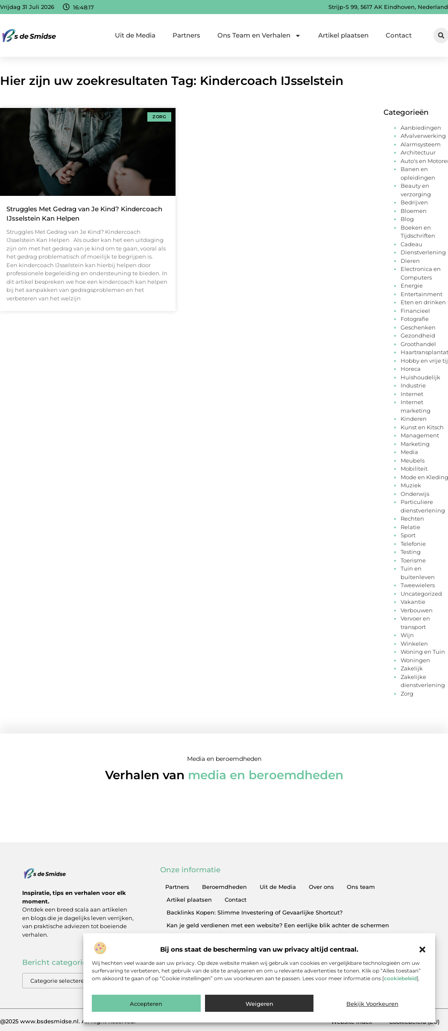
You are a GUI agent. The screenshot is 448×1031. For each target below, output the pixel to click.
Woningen (415, 660)
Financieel (415, 310)
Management (420, 435)
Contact (399, 35)
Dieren (410, 260)
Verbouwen (417, 610)
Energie (412, 285)
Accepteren (146, 1012)
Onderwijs (415, 493)
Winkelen (414, 643)
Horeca (411, 368)
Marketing (415, 443)
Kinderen (414, 418)
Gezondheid (418, 335)
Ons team (361, 886)
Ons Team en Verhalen (259, 35)
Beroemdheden (224, 886)
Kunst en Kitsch (422, 427)
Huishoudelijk (420, 377)
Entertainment (421, 294)
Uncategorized (421, 593)
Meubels (413, 460)
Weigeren (259, 1012)
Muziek (411, 485)
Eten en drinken (423, 302)
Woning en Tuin (423, 651)
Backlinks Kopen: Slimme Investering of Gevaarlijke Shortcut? (255, 912)
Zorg (407, 693)
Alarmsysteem (421, 144)
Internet (412, 393)
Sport (408, 535)
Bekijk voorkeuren (372, 1012)
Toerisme (413, 560)
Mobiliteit (414, 468)
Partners (186, 35)
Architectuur (418, 152)
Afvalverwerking (423, 135)
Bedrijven (414, 202)
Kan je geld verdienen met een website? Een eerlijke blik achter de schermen (278, 925)
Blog (407, 219)
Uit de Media (135, 35)
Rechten (412, 518)
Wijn (407, 635)
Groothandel (418, 344)
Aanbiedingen (421, 127)
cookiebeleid (400, 987)
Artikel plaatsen (343, 35)
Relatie (410, 527)
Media (409, 452)
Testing (411, 551)
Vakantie (413, 601)
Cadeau (411, 244)
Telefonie (413, 543)
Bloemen (414, 210)
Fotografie (415, 318)
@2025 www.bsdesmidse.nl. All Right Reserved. (67, 1021)
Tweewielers (418, 585)
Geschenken (418, 327)
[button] (422, 958)
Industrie (413, 385)
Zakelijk (412, 668)
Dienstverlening (423, 252)
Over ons (321, 886)
